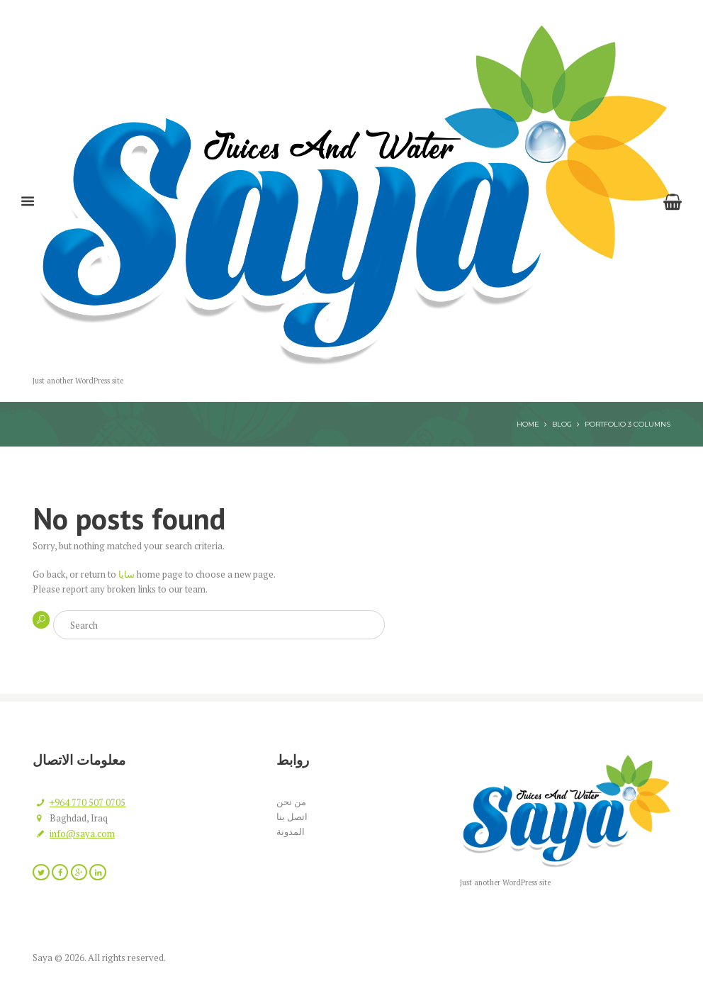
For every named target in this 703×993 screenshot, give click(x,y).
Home (528, 424)
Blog (562, 424)
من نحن (291, 801)
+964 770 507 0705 (87, 802)
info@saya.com (82, 833)
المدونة (290, 831)
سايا (126, 574)
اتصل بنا (292, 816)
